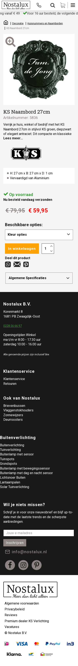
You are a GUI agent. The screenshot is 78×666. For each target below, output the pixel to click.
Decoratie (18, 23)
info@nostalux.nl (29, 551)
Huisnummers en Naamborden (45, 23)
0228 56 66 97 (12, 325)
